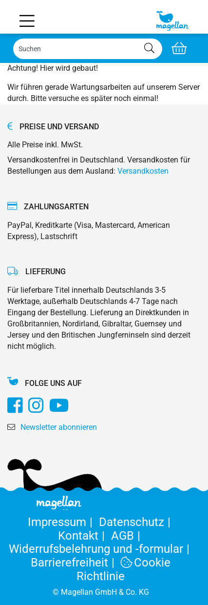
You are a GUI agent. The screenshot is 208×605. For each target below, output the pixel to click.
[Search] (87, 49)
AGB (127, 536)
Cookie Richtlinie (123, 569)
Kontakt (84, 536)
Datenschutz (136, 522)
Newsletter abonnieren (58, 427)
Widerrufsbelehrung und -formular (101, 549)
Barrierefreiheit (76, 562)
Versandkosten (143, 171)
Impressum (63, 522)
